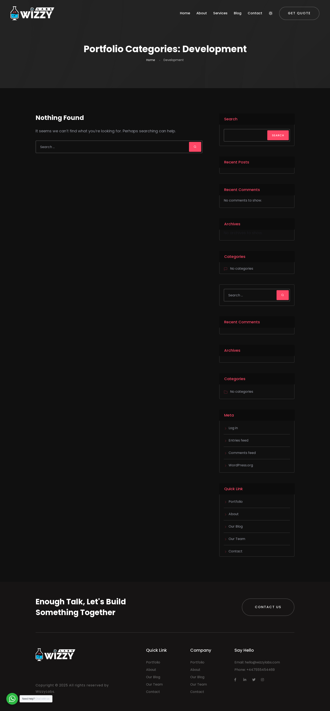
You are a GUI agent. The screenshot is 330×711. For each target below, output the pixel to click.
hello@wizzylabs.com (262, 662)
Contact (255, 13)
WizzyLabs (45, 691)
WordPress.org (241, 465)
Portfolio (236, 501)
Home (185, 13)
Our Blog (236, 526)
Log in (233, 428)
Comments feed (242, 452)
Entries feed (238, 440)
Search (230, 119)
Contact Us (268, 607)
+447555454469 (260, 669)
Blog (237, 13)
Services (220, 13)
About (201, 13)
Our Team (237, 538)
